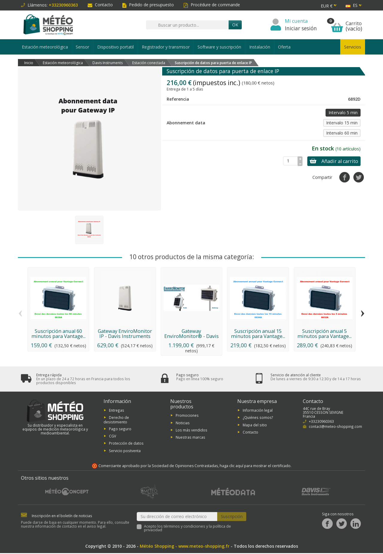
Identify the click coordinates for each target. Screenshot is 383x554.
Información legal (258, 410)
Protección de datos (126, 444)
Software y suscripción (219, 47)
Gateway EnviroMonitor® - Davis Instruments (191, 336)
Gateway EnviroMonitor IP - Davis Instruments (125, 333)
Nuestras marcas (190, 438)
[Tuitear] (358, 177)
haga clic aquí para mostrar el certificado (255, 466)
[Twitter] (341, 524)
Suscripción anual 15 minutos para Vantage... (258, 333)
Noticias (183, 423)
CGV (112, 436)
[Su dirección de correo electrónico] (177, 517)
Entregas (116, 410)
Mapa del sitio (255, 425)
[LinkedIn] (355, 524)
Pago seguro (120, 429)
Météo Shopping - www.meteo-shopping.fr (185, 547)
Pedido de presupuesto (148, 4)
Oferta (284, 47)
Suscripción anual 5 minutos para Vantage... (324, 333)
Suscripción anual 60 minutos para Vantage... (58, 333)
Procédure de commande (211, 4)
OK (235, 25)
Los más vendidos (191, 430)
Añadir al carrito (331, 161)
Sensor (82, 47)
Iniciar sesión (301, 28)
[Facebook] (327, 524)
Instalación (259, 47)
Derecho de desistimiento (116, 420)
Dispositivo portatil (115, 47)
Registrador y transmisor (166, 47)
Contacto (100, 4)
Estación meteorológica (45, 47)
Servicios (352, 47)
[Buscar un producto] (187, 24)
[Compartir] (344, 177)
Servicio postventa (125, 451)
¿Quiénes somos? (258, 418)
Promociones (187, 416)
